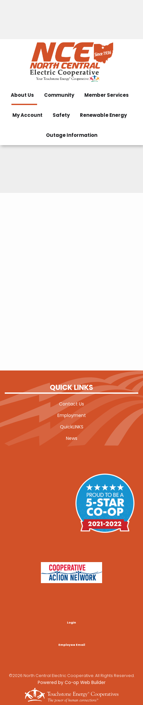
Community (59, 95)
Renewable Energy (103, 115)
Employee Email (71, 645)
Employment (71, 415)
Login (71, 622)
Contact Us (71, 404)
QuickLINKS (71, 427)
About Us (22, 95)
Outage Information (71, 135)
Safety (61, 115)
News (71, 438)
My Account (27, 115)
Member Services (106, 95)
